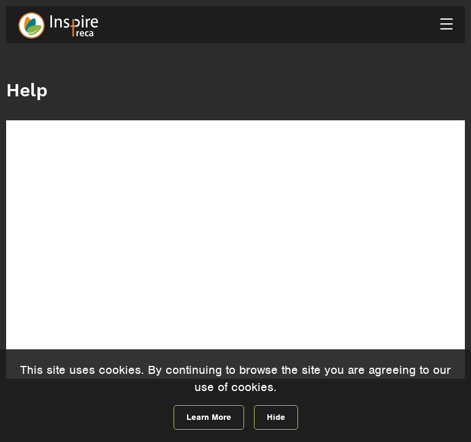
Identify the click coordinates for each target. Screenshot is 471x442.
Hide (276, 417)
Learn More (208, 417)
